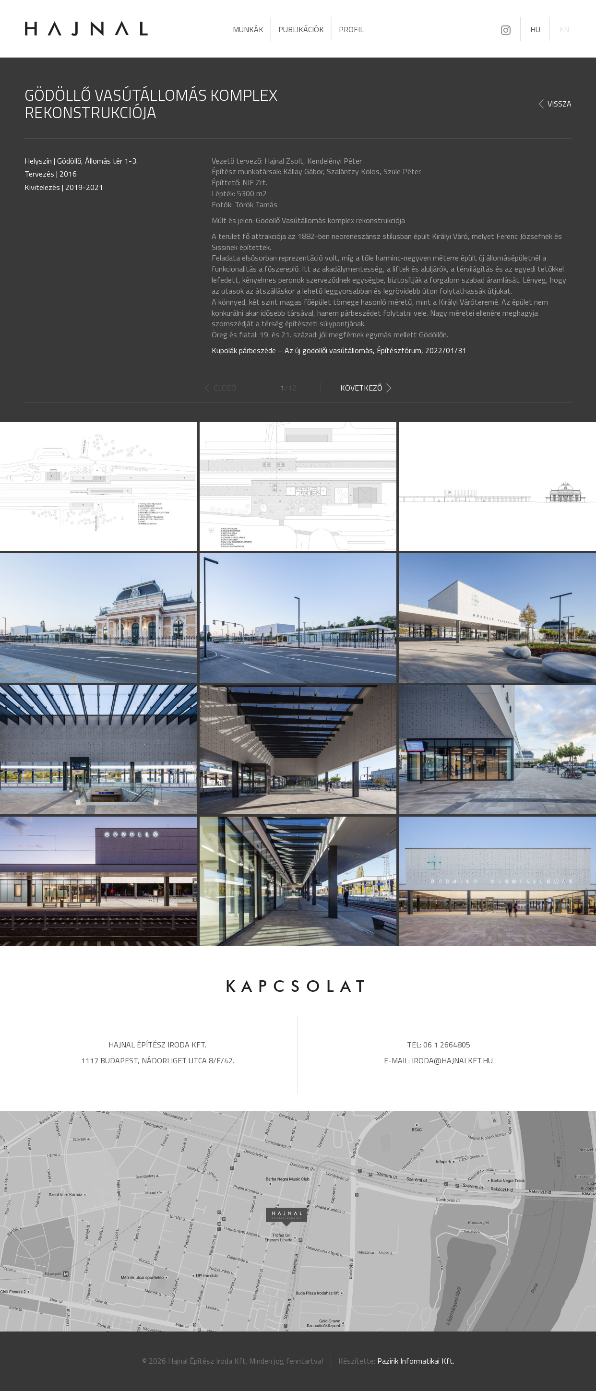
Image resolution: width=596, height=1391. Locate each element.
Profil (351, 29)
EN (564, 29)
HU (535, 29)
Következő (361, 387)
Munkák (248, 29)
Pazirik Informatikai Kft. (415, 1361)
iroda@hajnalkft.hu (452, 1060)
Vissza (560, 103)
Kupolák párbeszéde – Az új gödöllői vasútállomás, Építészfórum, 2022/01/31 (339, 350)
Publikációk (301, 29)
